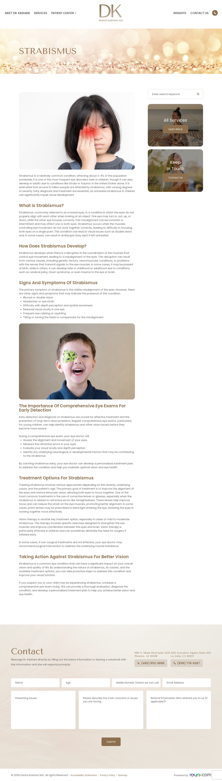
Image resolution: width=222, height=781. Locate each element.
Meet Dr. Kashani (17, 13)
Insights (179, 13)
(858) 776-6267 (187, 663)
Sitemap (127, 775)
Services (40, 13)
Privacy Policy (110, 775)
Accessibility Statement (85, 775)
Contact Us (199, 13)
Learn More (175, 129)
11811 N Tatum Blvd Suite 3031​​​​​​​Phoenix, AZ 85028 (152, 654)
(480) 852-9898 (150, 663)
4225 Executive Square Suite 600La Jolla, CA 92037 (191, 654)
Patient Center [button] (63, 13)
